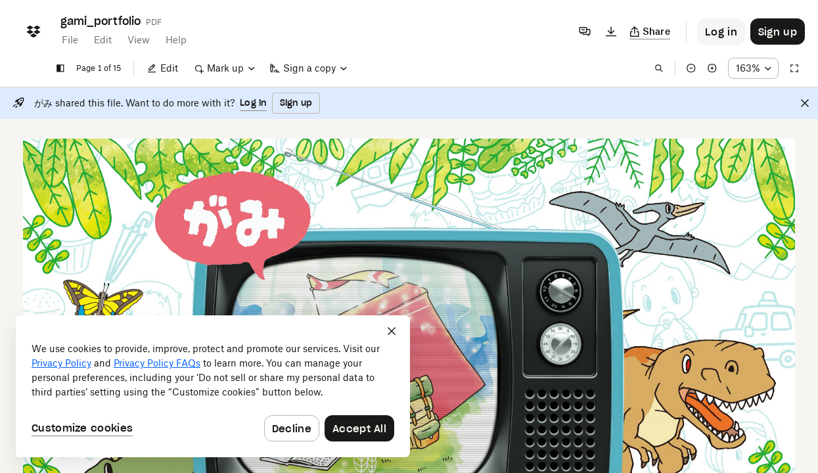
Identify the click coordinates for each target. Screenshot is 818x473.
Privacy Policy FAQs (157, 363)
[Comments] (585, 31)
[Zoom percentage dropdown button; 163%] (753, 68)
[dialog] (213, 386)
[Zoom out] (691, 68)
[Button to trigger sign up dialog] (777, 31)
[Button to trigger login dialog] (721, 31)
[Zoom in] (712, 68)
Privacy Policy (61, 363)
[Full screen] (794, 68)
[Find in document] (659, 68)
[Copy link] (650, 31)
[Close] (804, 103)
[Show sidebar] (60, 68)
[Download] (611, 31)
